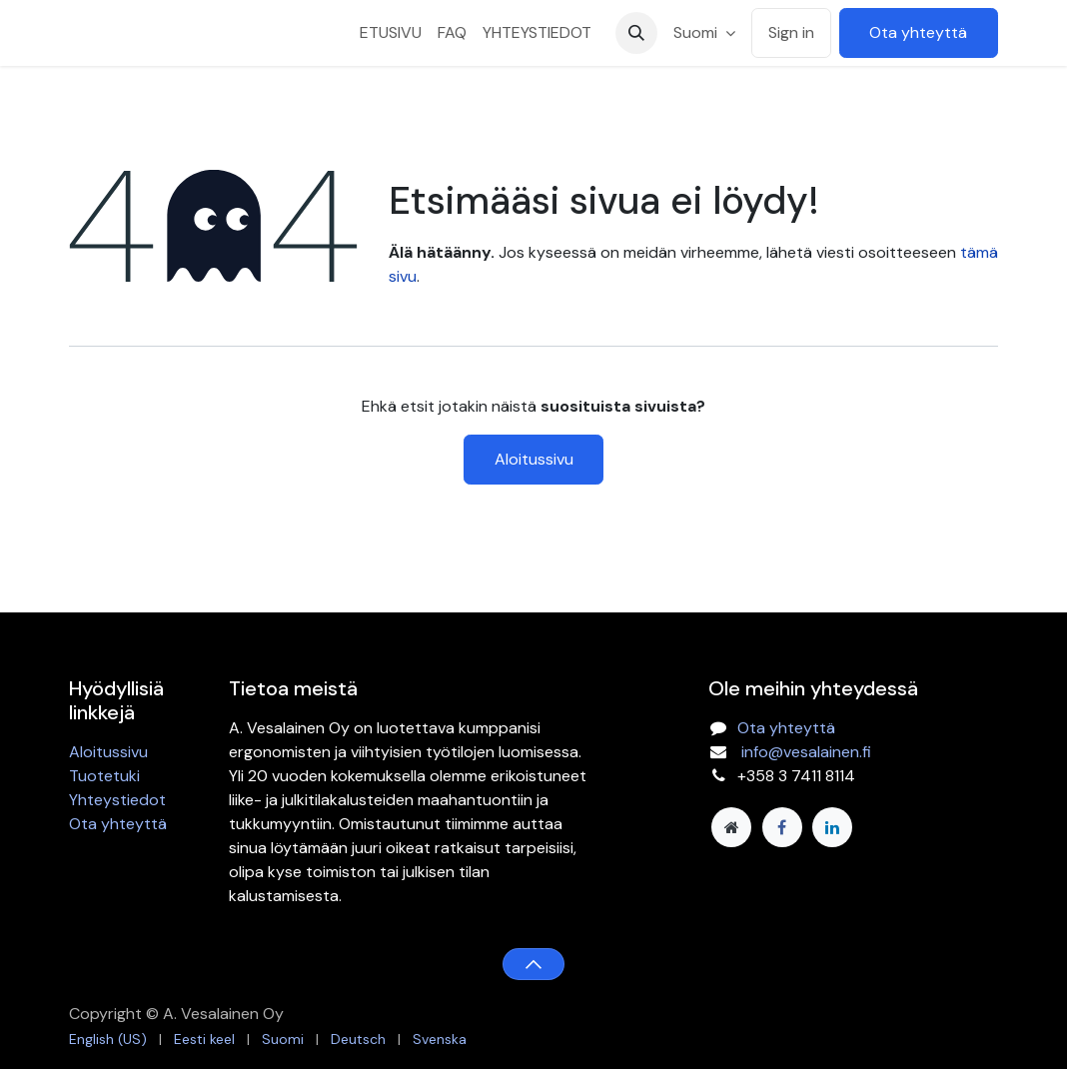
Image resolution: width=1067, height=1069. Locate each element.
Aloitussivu (534, 459)
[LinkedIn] (832, 827)
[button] (636, 33)
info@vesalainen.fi (806, 751)
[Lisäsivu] (731, 827)
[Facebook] (782, 827)
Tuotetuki (104, 775)
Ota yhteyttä (918, 32)
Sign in (791, 32)
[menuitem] (391, 33)
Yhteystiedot (117, 799)
